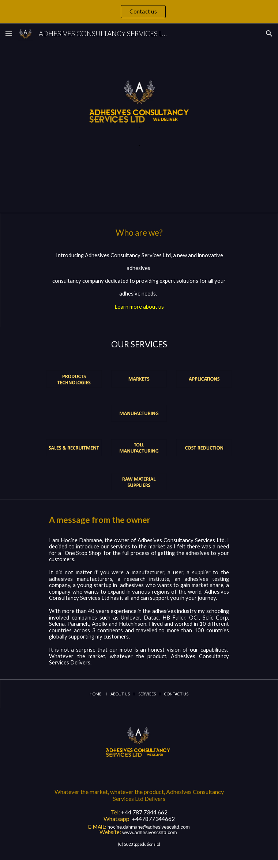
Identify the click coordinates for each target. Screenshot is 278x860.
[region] (139, 11)
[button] (9, 33)
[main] (139, 118)
